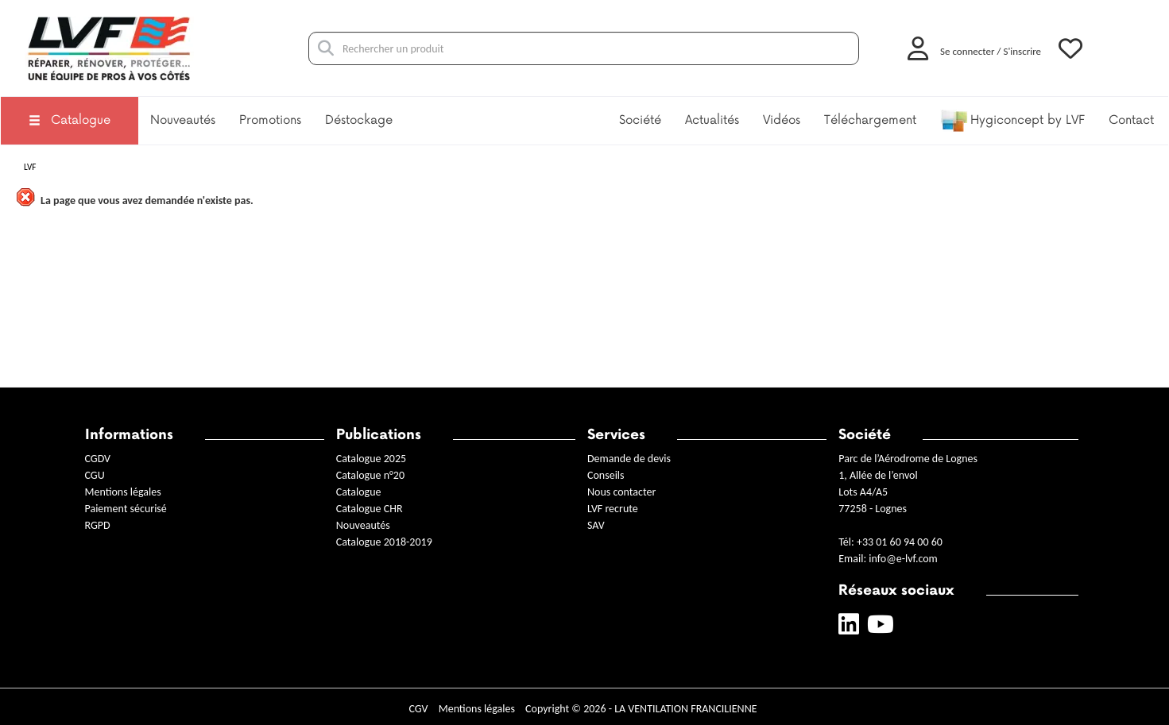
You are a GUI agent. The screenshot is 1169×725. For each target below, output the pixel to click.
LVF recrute (614, 508)
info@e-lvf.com (903, 558)
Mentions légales (123, 492)
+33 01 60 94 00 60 (900, 542)
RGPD (97, 525)
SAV (596, 525)
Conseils (606, 475)
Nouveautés (182, 120)
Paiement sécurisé (126, 508)
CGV (418, 708)
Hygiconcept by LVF (1012, 121)
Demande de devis (629, 458)
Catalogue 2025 (371, 458)
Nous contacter (621, 492)
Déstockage (359, 120)
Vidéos (781, 120)
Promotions (270, 120)
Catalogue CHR (369, 508)
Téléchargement (870, 120)
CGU (95, 475)
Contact (1131, 120)
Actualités (712, 120)
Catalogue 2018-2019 (384, 542)
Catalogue (69, 120)
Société (640, 120)
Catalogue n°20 (370, 475)
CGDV (98, 458)
